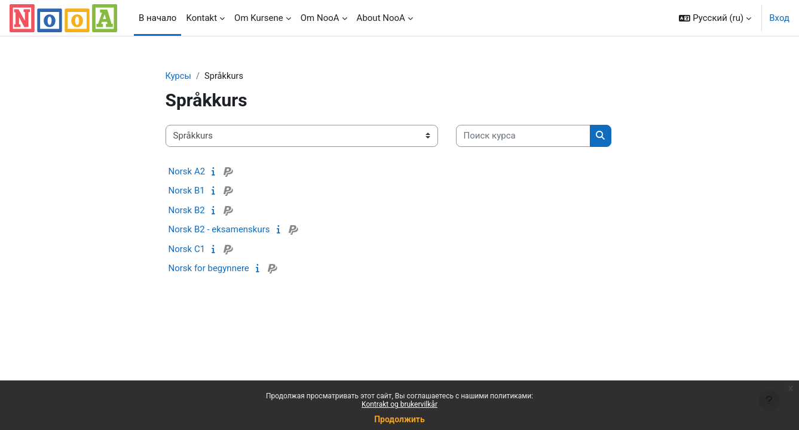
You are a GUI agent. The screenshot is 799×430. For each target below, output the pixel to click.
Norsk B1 (187, 191)
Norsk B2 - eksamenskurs (219, 230)
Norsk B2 (187, 210)
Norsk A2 (187, 171)
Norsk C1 (187, 249)
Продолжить (399, 419)
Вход (779, 18)
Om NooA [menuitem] (320, 18)
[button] (715, 18)
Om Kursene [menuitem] (258, 18)
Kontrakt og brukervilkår (399, 404)
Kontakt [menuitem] (201, 18)
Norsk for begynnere (209, 268)
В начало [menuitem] (157, 18)
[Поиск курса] (523, 136)
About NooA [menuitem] (381, 18)
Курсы (179, 75)
